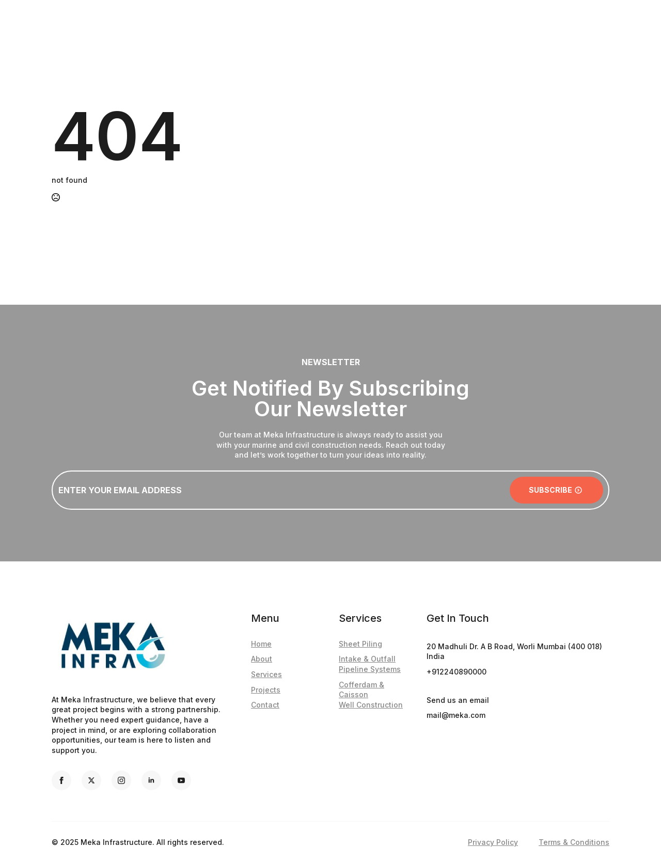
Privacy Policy (493, 842)
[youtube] (181, 780)
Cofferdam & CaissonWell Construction (371, 694)
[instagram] (121, 780)
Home (261, 643)
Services (266, 674)
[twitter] (91, 780)
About (261, 658)
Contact (265, 704)
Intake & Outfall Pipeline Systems (370, 663)
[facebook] (61, 780)
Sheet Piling (360, 643)
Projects (265, 689)
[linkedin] (151, 780)
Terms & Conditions (574, 842)
